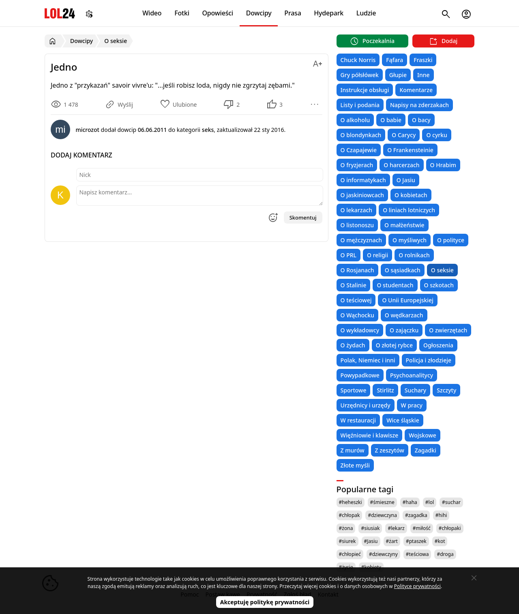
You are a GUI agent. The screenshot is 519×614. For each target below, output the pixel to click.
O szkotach (439, 285)
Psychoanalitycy (411, 375)
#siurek (347, 541)
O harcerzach (401, 165)
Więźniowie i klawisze (370, 435)
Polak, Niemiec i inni (368, 360)
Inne (423, 75)
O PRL (348, 255)
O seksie (442, 270)
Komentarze (415, 90)
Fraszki (423, 60)
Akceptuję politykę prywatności (265, 602)
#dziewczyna (382, 515)
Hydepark (328, 13)
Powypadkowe (360, 375)
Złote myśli (355, 465)
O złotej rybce (394, 345)
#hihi (441, 515)
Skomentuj (303, 217)
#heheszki (350, 502)
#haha (410, 502)
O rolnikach (414, 255)
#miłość (422, 528)
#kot (440, 541)
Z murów (353, 450)
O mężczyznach (361, 240)
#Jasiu (371, 541)
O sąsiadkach (402, 270)
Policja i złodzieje (428, 360)
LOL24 (60, 13)
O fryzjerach (357, 165)
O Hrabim (443, 165)
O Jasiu (406, 180)
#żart (392, 541)
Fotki (181, 13)
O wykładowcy (360, 330)
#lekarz (396, 528)
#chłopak (349, 515)
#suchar (451, 502)
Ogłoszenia (438, 345)
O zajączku (404, 330)
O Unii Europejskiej (407, 300)
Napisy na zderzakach (419, 105)
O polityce (450, 240)
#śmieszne (382, 502)
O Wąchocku (357, 315)
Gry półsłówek (360, 75)
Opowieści (218, 13)
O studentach (395, 285)
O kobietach (411, 195)
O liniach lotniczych (409, 210)
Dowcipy (259, 13)
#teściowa (417, 554)
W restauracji (358, 420)
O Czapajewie (359, 150)
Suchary (415, 390)
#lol (429, 502)
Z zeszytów (389, 450)
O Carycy (404, 135)
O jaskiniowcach (362, 195)
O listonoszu (357, 225)
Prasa (292, 13)
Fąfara (394, 60)
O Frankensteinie (410, 150)
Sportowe (354, 390)
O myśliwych (409, 240)
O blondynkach (361, 135)
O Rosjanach (357, 270)
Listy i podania (360, 105)
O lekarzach (357, 210)
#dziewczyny (383, 554)
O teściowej (356, 300)
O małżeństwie (404, 225)
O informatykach (363, 180)
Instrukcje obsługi (365, 90)
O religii (377, 255)
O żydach (353, 345)
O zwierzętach (448, 330)
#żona (346, 528)
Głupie (398, 75)
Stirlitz (385, 390)
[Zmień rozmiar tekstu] (317, 62)
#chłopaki (450, 528)
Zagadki (425, 450)
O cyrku (436, 135)
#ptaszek (416, 541)
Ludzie (366, 13)
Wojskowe (422, 435)
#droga (445, 554)
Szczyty (446, 390)
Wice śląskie (402, 420)
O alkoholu (355, 120)
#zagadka (416, 515)
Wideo (151, 13)
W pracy (411, 405)
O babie (390, 120)
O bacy (421, 120)
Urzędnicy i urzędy (365, 405)
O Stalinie (354, 285)
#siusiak (370, 528)
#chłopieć (350, 554)
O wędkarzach (404, 315)
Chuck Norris (358, 60)
